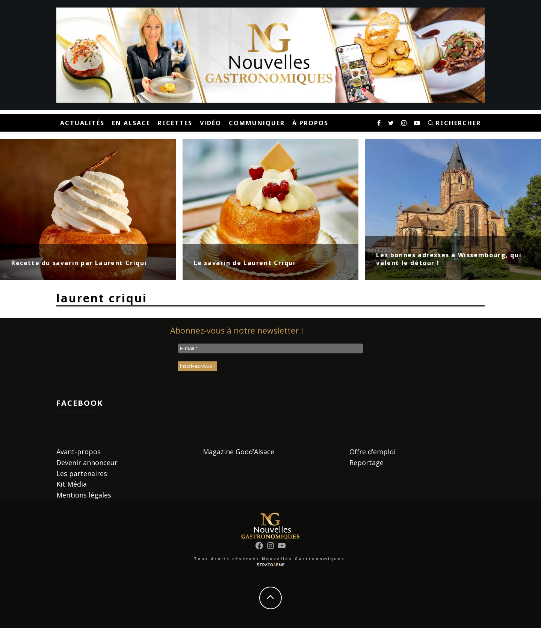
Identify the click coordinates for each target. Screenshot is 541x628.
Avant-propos (78, 451)
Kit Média (71, 483)
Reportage (366, 462)
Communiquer (257, 123)
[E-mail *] (270, 348)
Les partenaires (81, 473)
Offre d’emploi (372, 451)
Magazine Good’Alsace (238, 451)
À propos (310, 123)
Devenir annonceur (87, 462)
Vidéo (210, 123)
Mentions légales (83, 494)
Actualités (82, 123)
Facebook (79, 403)
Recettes (175, 123)
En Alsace (131, 123)
